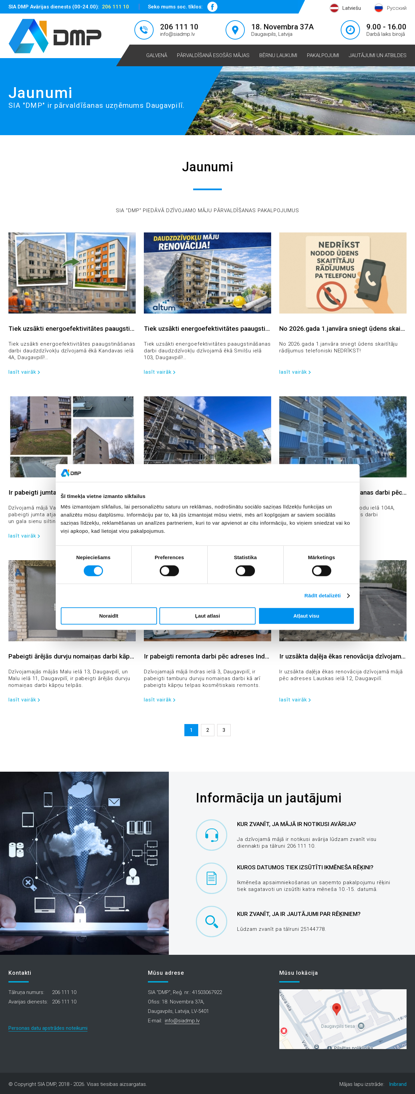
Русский (397, 8)
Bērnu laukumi (278, 55)
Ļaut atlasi (207, 616)
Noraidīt (109, 616)
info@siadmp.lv (177, 34)
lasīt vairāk (22, 372)
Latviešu (351, 8)
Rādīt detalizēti (323, 595)
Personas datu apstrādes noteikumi (47, 1028)
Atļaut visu (306, 616)
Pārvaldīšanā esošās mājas (213, 55)
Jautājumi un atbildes (378, 55)
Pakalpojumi (323, 55)
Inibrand (398, 1084)
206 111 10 (115, 7)
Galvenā (156, 55)
